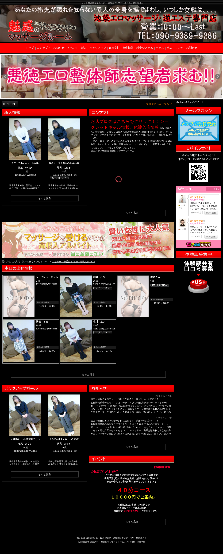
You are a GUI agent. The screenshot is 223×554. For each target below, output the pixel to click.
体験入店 (155, 277)
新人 (84, 47)
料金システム (144, 47)
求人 (169, 47)
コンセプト (44, 47)
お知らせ (58, 47)
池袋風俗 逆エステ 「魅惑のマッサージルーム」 (103, 542)
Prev (5, 76)
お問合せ (191, 47)
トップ (30, 47)
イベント (72, 47)
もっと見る (44, 198)
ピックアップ (97, 47)
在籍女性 (114, 47)
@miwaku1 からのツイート (190, 102)
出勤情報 (128, 47)
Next (217, 76)
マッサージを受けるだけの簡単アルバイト (73, 261)
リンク (179, 47)
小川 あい (99, 321)
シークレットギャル (47, 277)
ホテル (160, 47)
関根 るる (42, 321)
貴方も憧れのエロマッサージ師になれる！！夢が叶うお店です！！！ (126, 399)
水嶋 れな (99, 277)
